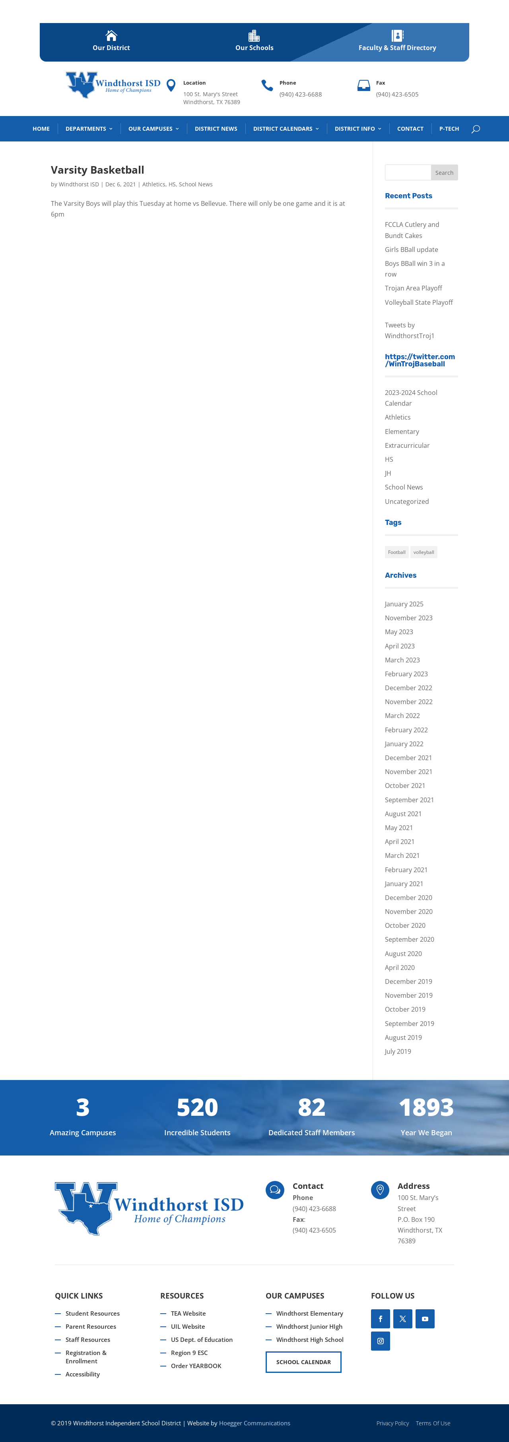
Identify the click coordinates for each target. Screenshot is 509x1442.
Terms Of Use (433, 1423)
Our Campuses (150, 128)
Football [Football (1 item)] (397, 552)
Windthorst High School (310, 1339)
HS (172, 184)
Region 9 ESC (189, 1353)
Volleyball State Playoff (419, 302)
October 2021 (405, 785)
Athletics (153, 184)
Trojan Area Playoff (413, 288)
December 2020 (408, 897)
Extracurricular (407, 445)
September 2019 (409, 1023)
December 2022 (408, 687)
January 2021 (404, 883)
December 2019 (408, 981)
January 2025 (404, 604)
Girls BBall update (411, 249)
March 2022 (402, 715)
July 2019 (398, 1051)
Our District (111, 47)
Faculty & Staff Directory (397, 47)
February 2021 (406, 869)
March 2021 (402, 855)
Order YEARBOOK (196, 1366)
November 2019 (409, 995)
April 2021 (400, 841)
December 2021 (408, 757)
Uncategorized (407, 501)
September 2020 (409, 939)
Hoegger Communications (254, 1423)
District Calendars (283, 128)
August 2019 (403, 1037)
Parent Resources (91, 1326)
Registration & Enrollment (86, 1357)
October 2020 (405, 925)
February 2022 (406, 730)
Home (41, 128)
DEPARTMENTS (86, 128)
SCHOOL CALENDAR (303, 1362)
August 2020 (403, 953)
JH (388, 473)
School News (196, 184)
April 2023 (400, 646)
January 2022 (404, 743)
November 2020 (409, 911)
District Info (355, 128)
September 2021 (409, 800)
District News (216, 128)
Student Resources (93, 1313)
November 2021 (409, 771)
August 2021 (403, 813)
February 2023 (406, 674)
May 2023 (399, 631)
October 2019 (405, 1009)
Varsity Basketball (97, 170)
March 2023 (402, 660)
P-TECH (449, 128)
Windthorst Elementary (309, 1313)
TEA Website (188, 1313)
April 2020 (400, 967)
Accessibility (83, 1374)
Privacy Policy (393, 1423)
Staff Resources (88, 1339)
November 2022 (409, 701)
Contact (410, 128)
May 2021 (399, 827)
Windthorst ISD (79, 184)
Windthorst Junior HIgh (309, 1326)
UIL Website (188, 1326)
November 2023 (409, 618)
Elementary (402, 431)
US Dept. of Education (202, 1339)
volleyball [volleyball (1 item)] (424, 552)
